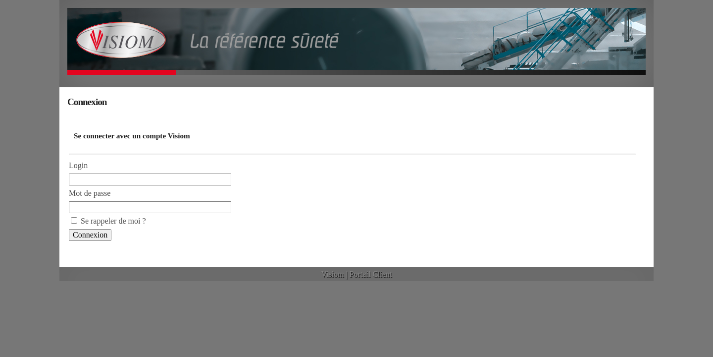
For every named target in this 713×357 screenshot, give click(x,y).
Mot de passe (89, 193)
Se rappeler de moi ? (113, 221)
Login (78, 165)
